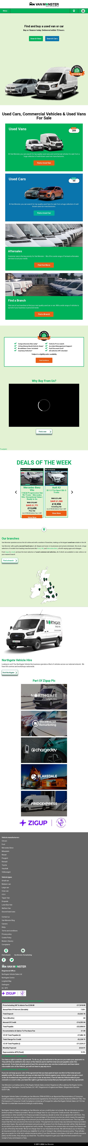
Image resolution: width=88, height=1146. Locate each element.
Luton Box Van (7, 905)
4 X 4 (3, 894)
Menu (5, 11)
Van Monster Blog (8, 920)
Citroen (4, 841)
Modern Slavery (7, 941)
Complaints (6, 944)
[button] (36, 38)
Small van (5, 881)
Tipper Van (6, 898)
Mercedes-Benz (52, 548)
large (7, 552)
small (13, 552)
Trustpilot (3, 449)
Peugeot (5, 858)
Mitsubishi (5, 851)
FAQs (4, 927)
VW (42, 548)
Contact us (6, 917)
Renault (4, 862)
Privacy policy (7, 934)
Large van (5, 887)
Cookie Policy (6, 938)
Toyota (4, 865)
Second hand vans (8, 912)
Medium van (6, 884)
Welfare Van (6, 908)
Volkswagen (6, 872)
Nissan (4, 855)
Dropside (5, 901)
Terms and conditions (10, 931)
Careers (5, 924)
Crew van (5, 891)
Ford (39, 548)
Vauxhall (5, 868)
